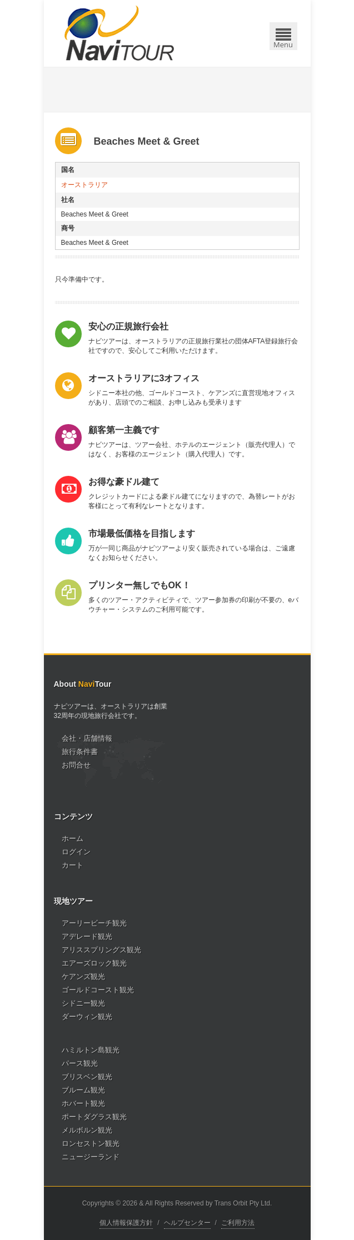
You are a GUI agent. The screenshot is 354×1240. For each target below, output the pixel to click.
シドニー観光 (83, 1003)
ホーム (72, 838)
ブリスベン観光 (87, 1076)
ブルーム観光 (83, 1090)
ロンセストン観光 (90, 1143)
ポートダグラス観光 (94, 1117)
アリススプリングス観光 (101, 950)
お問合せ (76, 765)
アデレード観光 (87, 936)
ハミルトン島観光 (90, 1050)
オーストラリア (84, 185)
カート (72, 865)
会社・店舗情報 (87, 738)
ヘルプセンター (187, 1223)
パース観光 (80, 1063)
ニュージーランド (90, 1157)
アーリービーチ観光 (94, 923)
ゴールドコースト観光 (98, 990)
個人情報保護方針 (126, 1223)
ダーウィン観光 (87, 1016)
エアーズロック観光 (94, 963)
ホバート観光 (83, 1103)
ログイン (76, 852)
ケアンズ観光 (83, 976)
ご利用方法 (238, 1223)
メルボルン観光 (87, 1130)
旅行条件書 (80, 751)
